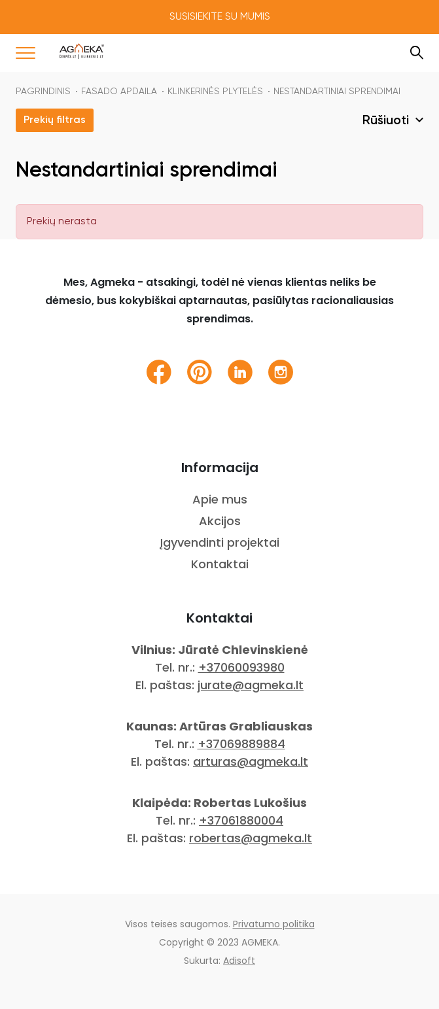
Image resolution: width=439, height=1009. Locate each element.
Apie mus (219, 499)
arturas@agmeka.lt (250, 761)
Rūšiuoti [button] (387, 121)
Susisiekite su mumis (219, 17)
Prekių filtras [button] (55, 120)
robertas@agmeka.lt (250, 838)
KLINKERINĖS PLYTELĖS (215, 91)
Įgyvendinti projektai (219, 542)
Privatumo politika (274, 924)
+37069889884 (241, 744)
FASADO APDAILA (119, 91)
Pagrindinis (43, 91)
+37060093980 (241, 667)
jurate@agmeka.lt (251, 685)
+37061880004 (241, 820)
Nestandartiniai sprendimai (336, 91)
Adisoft (239, 960)
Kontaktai (220, 564)
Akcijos (220, 521)
